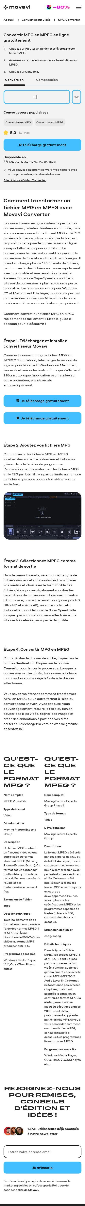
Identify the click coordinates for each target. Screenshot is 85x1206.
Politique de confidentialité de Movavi (36, 1187)
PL (40, 162)
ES (25, 162)
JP (45, 162)
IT (21, 162)
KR (50, 162)
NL (35, 162)
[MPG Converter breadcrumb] (69, 20)
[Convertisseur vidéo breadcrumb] (36, 20)
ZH (55, 162)
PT (30, 162)
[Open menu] (78, 7)
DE (16, 162)
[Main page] (17, 7)
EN (11, 162)
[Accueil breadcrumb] (9, 20)
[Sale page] (58, 7)
